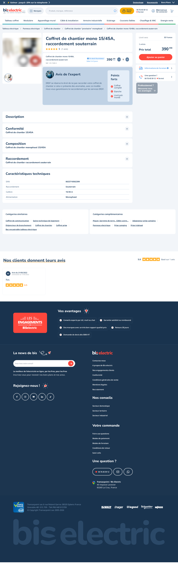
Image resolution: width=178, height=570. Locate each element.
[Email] (44, 363)
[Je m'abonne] (71, 363)
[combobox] (82, 10)
